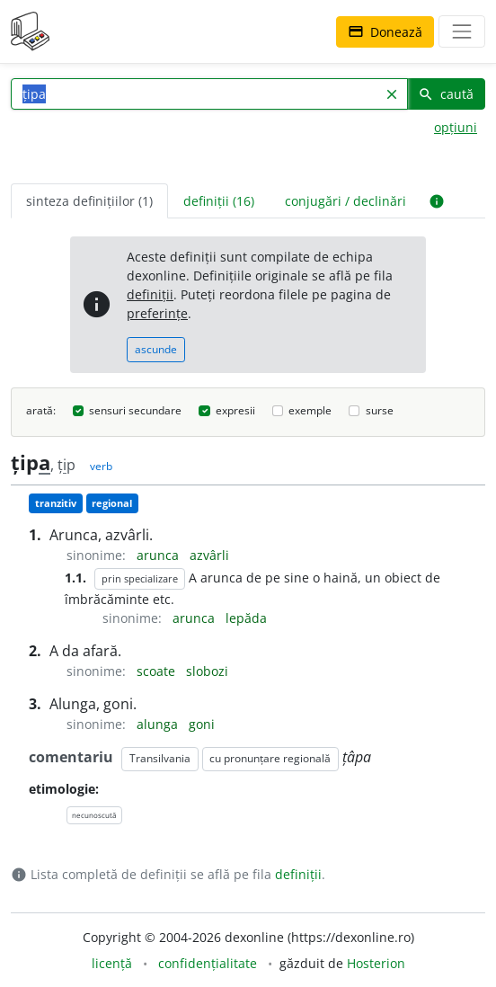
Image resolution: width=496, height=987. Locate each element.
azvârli (209, 555)
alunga (159, 724)
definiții (150, 294)
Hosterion (376, 963)
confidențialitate (207, 963)
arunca (159, 555)
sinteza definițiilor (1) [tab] (89, 200)
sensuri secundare (135, 410)
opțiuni (455, 127)
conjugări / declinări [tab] (345, 200)
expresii (235, 410)
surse (380, 410)
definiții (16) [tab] (218, 200)
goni (202, 724)
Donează (385, 31)
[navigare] (461, 31)
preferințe (157, 313)
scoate (158, 671)
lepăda (246, 618)
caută (446, 93)
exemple (310, 410)
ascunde (156, 349)
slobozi (207, 671)
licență (112, 963)
